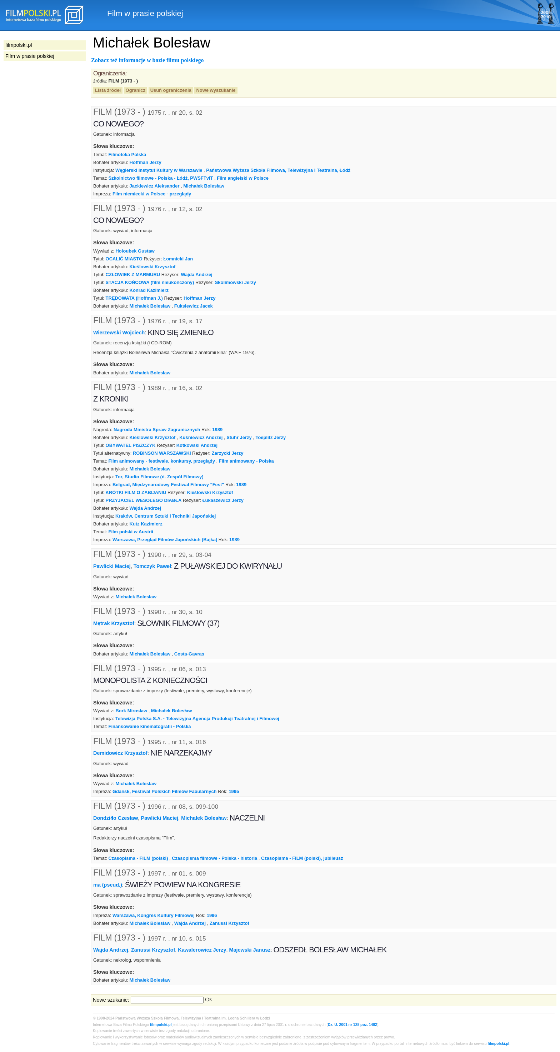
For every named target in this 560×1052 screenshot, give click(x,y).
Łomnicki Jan (178, 258)
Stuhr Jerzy (239, 437)
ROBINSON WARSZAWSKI (162, 453)
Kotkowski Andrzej (197, 445)
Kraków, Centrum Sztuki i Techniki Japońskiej (165, 516)
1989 (217, 429)
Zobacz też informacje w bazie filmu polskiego (147, 60)
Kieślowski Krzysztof (153, 266)
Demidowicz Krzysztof (120, 753)
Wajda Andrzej (196, 274)
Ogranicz (135, 90)
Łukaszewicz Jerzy (223, 500)
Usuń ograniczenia (170, 90)
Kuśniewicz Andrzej (200, 437)
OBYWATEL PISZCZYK (131, 445)
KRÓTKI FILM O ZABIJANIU (136, 492)
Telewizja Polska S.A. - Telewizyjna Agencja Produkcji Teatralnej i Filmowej (197, 718)
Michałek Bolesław (203, 186)
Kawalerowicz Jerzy (202, 949)
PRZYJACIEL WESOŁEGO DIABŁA (144, 500)
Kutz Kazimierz (146, 524)
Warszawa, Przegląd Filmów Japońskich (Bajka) (164, 539)
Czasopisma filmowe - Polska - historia (214, 858)
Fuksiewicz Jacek (193, 306)
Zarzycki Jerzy (228, 453)
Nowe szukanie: (111, 1000)
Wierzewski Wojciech (119, 332)
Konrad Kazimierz (149, 290)
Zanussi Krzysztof (229, 923)
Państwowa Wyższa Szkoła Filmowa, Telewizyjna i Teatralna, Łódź (278, 170)
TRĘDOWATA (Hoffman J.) (134, 298)
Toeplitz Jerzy (271, 437)
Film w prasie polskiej (29, 56)
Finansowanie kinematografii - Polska (149, 726)
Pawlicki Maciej (112, 566)
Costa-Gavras (189, 654)
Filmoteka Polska (127, 154)
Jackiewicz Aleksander (155, 186)
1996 (212, 915)
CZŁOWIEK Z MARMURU (133, 274)
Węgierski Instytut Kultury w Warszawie (158, 170)
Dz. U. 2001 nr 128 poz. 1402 (352, 1025)
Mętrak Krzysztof (113, 623)
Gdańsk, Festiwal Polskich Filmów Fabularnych (164, 791)
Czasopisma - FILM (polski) (138, 858)
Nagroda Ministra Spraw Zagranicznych (157, 429)
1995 (234, 791)
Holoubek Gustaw (135, 251)
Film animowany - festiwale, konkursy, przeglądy (161, 461)
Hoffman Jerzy (145, 162)
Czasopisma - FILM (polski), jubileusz (302, 858)
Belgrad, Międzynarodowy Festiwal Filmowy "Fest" (168, 484)
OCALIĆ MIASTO (124, 258)
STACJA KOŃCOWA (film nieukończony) (150, 282)
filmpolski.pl (161, 1025)
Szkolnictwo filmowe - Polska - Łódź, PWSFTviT (160, 178)
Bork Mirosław (132, 710)
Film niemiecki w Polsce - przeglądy (151, 193)
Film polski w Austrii (130, 531)
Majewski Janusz (249, 949)
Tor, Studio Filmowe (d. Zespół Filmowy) (159, 476)
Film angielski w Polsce (243, 178)
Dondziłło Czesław (115, 818)
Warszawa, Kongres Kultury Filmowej (153, 915)
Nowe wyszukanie (215, 90)
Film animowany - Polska (246, 461)
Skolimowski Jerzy (235, 282)
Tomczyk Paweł (152, 566)
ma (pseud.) (107, 885)
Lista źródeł (108, 90)
